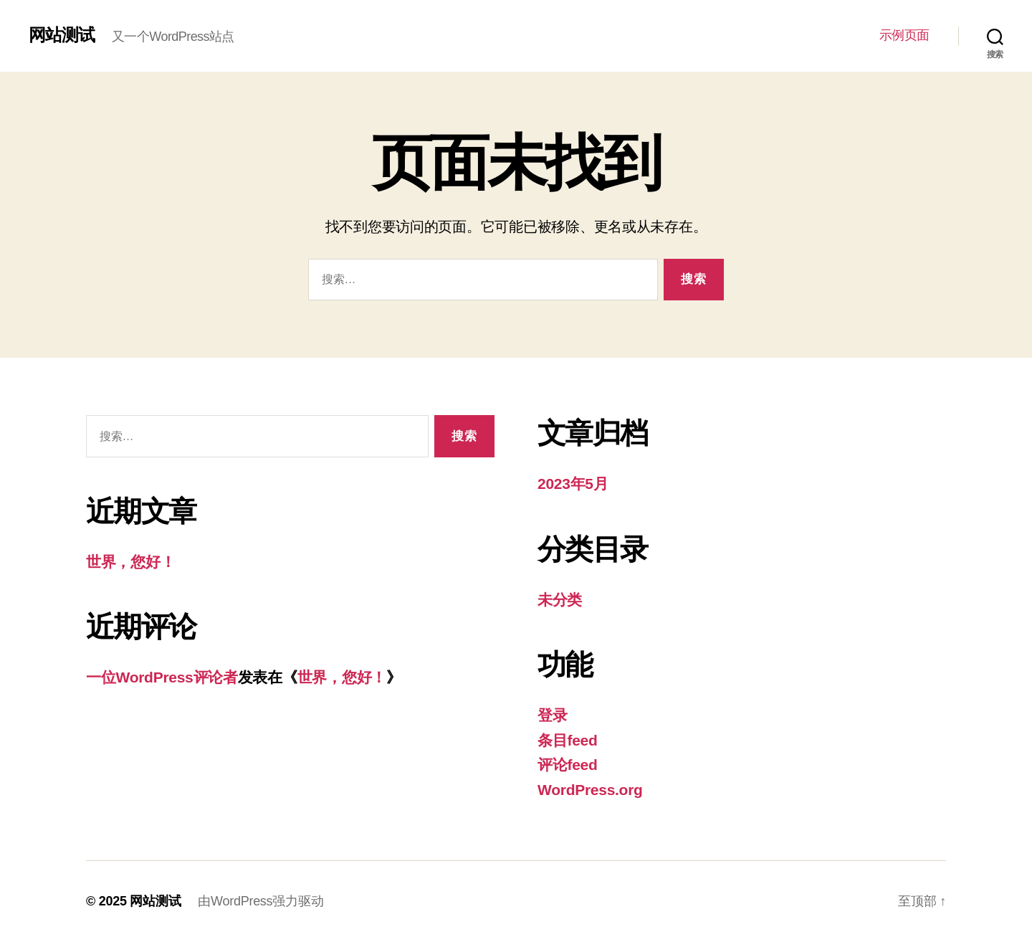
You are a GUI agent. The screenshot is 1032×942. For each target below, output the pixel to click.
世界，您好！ (130, 561)
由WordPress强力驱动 (260, 901)
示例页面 (904, 35)
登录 (552, 715)
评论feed (568, 764)
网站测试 (62, 35)
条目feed (568, 740)
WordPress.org (590, 789)
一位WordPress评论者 (162, 677)
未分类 (560, 599)
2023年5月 (573, 483)
